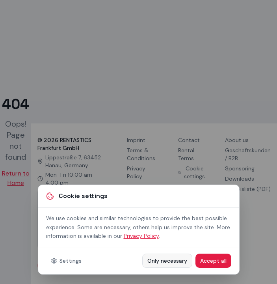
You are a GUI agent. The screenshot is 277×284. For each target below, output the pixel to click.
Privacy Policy (141, 235)
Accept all (213, 260)
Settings (66, 260)
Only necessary (167, 260)
